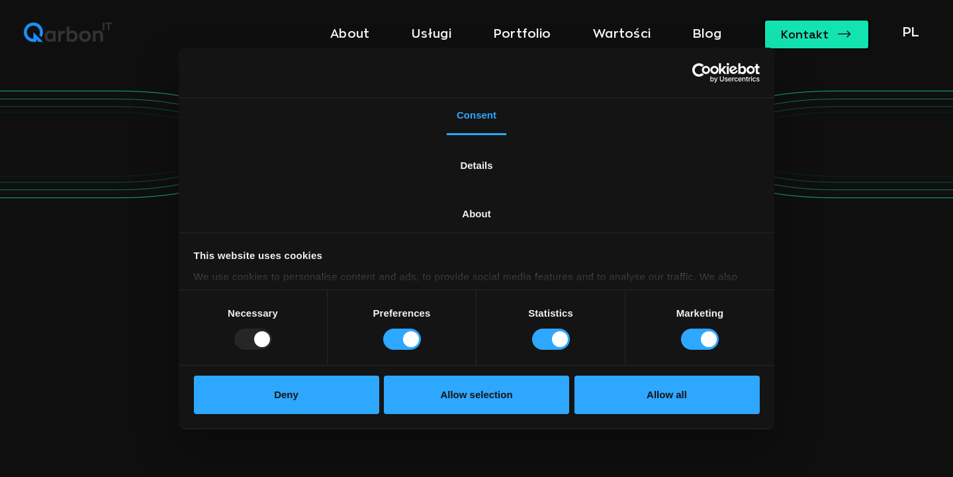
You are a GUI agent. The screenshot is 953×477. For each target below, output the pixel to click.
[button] (907, 34)
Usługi (431, 34)
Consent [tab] (476, 115)
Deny (286, 394)
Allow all (667, 394)
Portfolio (522, 34)
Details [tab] (476, 165)
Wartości (622, 34)
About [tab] (476, 213)
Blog (707, 34)
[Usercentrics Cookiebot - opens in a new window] (702, 73)
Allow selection (476, 394)
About (349, 34)
